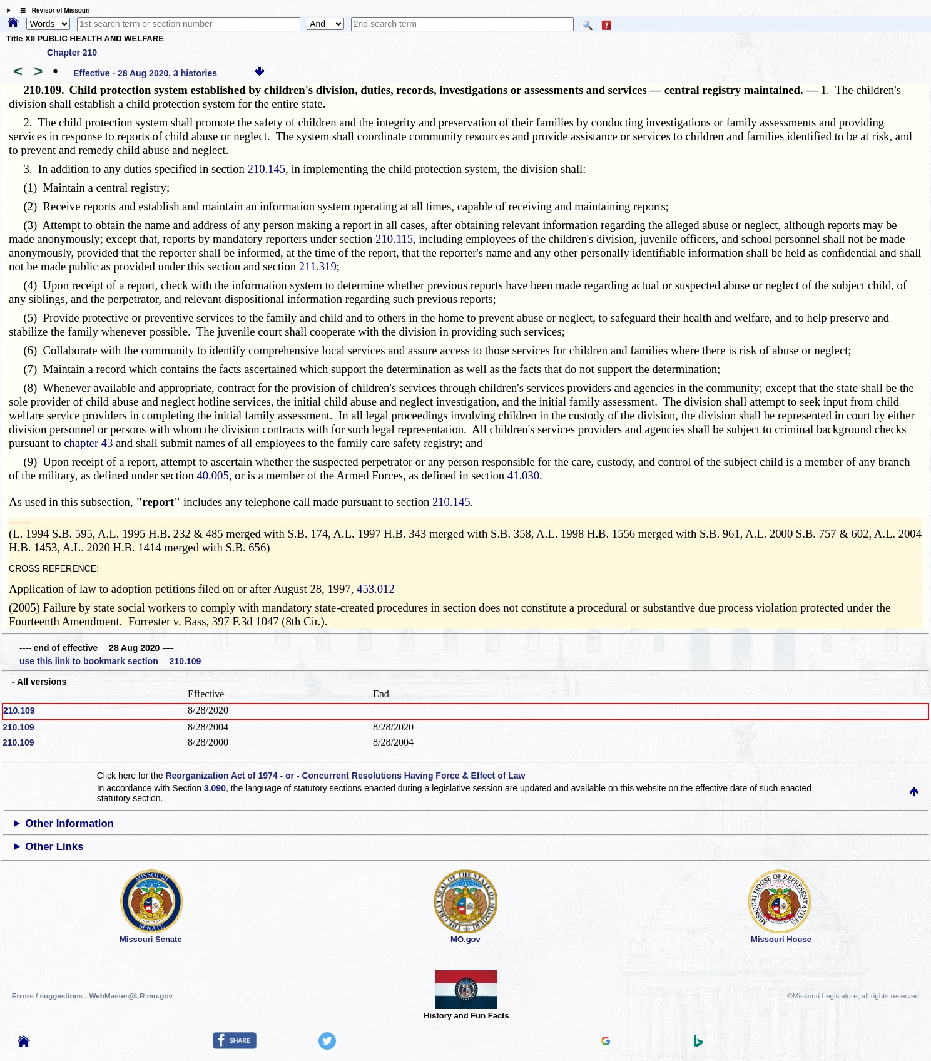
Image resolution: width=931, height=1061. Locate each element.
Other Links (54, 847)
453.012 (376, 588)
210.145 (266, 168)
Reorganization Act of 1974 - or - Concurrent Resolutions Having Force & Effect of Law (345, 776)
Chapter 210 (72, 53)
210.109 (19, 710)
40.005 (212, 475)
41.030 (523, 475)
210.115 (394, 238)
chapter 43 (88, 442)
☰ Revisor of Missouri (52, 10)
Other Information (69, 823)
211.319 (318, 266)
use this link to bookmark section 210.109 (110, 661)
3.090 (215, 788)
